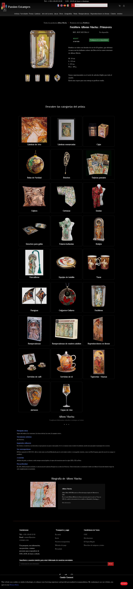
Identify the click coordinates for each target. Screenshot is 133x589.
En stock (58, 534)
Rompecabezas (84, 14)
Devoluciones (88, 538)
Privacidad (58, 549)
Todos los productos (55, 23)
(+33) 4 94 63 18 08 (55, 1)
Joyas (56, 14)
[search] (91, 5)
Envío (57, 538)
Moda (75, 14)
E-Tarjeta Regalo (89, 542)
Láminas (37, 14)
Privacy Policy (14, 585)
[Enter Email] (63, 564)
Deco (61, 14)
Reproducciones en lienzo (100, 14)
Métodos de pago (60, 545)
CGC (85, 534)
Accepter (124, 583)
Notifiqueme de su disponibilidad (99, 40)
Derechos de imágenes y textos (94, 545)
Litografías (68, 14)
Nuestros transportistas (62, 542)
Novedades (24, 14)
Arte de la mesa (47, 14)
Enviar (110, 564)
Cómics (113, 14)
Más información (66, 502)
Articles (119, 14)
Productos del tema (79, 23)
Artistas (16, 14)
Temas (31, 14)
